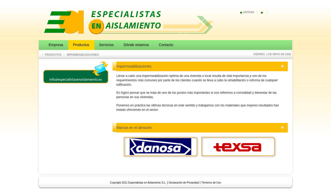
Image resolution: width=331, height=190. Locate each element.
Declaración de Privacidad (184, 182)
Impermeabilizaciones (83, 54)
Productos (53, 54)
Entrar (248, 12)
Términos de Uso (211, 182)
